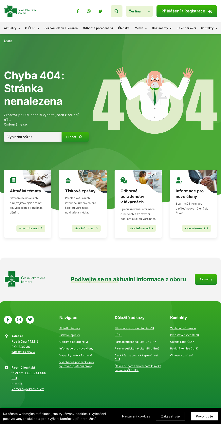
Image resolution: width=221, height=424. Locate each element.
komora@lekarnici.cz (27, 389)
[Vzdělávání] (27, 204)
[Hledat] (131, 11)
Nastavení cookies (136, 420)
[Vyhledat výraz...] (33, 137)
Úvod (8, 41)
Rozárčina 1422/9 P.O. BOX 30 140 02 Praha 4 (25, 346)
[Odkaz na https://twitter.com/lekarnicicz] (116, 11)
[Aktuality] (82, 204)
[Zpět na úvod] (20, 6)
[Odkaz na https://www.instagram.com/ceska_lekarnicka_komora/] (104, 11)
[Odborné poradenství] (138, 204)
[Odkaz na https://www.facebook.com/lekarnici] (93, 11)
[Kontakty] (193, 204)
